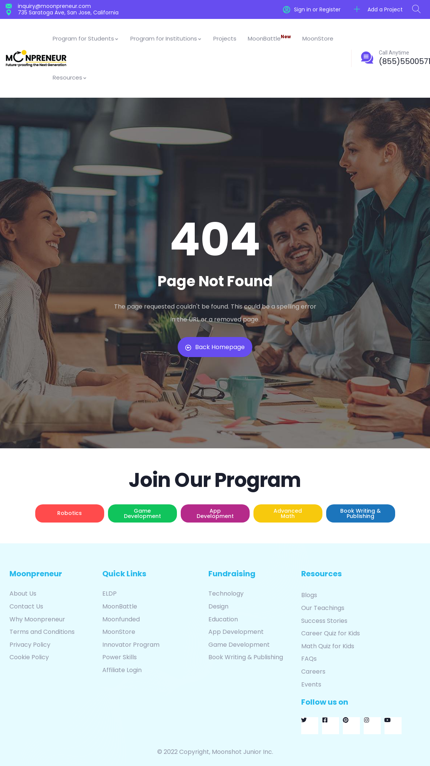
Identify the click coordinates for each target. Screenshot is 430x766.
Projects (224, 38)
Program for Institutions (166, 38)
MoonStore (317, 38)
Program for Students (86, 38)
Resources (70, 77)
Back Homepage (215, 347)
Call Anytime (394, 53)
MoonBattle (269, 38)
